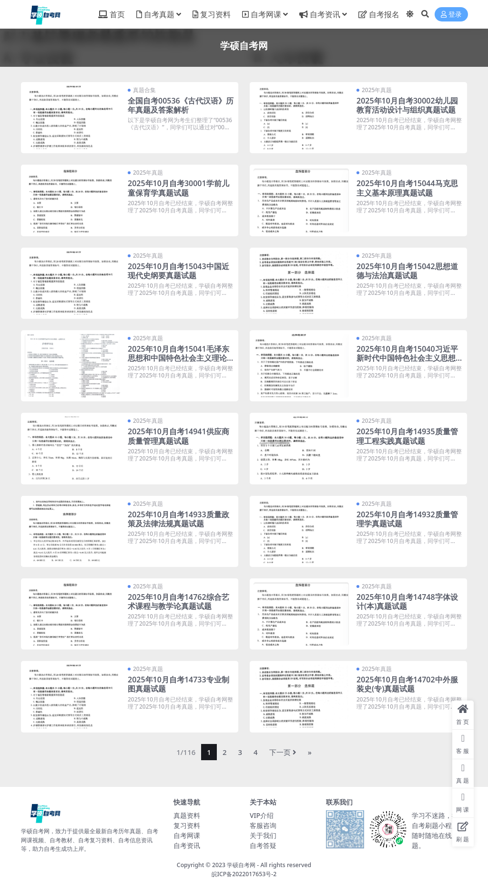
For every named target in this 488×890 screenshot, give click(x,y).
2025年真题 (377, 90)
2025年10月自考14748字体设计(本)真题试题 (407, 601)
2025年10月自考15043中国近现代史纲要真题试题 (178, 271)
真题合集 (144, 90)
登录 (451, 14)
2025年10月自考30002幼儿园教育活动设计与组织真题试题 (407, 105)
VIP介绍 (262, 815)
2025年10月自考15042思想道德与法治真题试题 (407, 271)
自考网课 (186, 835)
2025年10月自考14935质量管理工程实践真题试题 (407, 436)
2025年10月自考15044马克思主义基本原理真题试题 (407, 188)
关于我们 (263, 835)
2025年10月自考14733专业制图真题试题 (178, 684)
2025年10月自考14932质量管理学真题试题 (407, 519)
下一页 (282, 752)
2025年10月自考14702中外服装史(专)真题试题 (407, 684)
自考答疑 (263, 845)
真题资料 (186, 815)
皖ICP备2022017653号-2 (244, 874)
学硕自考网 (241, 865)
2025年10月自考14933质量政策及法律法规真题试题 (178, 519)
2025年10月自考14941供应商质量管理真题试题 (178, 436)
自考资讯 (186, 845)
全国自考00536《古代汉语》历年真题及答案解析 (181, 105)
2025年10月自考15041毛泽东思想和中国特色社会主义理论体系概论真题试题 (181, 358)
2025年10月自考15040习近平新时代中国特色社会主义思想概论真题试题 (409, 358)
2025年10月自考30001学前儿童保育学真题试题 (178, 188)
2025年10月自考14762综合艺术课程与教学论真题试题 (178, 601)
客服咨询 (263, 825)
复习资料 (186, 825)
